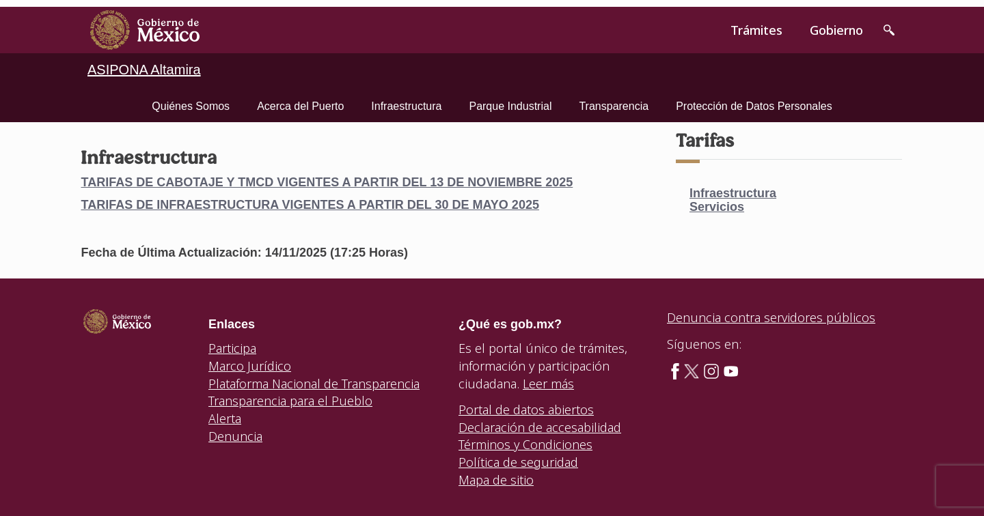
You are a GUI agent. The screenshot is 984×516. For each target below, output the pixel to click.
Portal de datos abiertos (526, 409)
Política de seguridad (518, 462)
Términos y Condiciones (525, 444)
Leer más (548, 383)
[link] (145, 30)
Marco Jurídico (249, 366)
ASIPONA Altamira (144, 69)
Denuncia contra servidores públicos (771, 317)
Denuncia (235, 436)
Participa (232, 348)
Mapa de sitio (496, 480)
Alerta (224, 418)
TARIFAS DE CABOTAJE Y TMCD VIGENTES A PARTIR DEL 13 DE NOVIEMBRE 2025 (327, 182)
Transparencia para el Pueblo (290, 400)
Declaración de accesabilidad (540, 427)
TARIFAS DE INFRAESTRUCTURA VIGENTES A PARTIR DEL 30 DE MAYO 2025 (309, 205)
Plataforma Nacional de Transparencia (314, 383)
